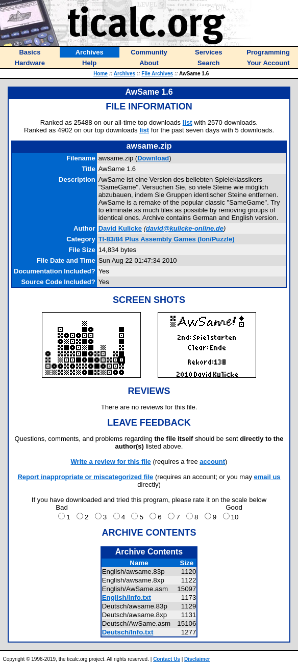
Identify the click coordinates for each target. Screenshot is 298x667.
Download (153, 158)
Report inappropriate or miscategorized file (85, 477)
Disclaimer (197, 659)
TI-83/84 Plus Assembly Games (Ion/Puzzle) (166, 239)
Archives (124, 73)
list (187, 122)
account (212, 461)
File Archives (157, 73)
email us (267, 477)
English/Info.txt (126, 597)
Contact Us (166, 659)
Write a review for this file (111, 461)
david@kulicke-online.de (185, 228)
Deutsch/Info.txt (128, 632)
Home (100, 73)
